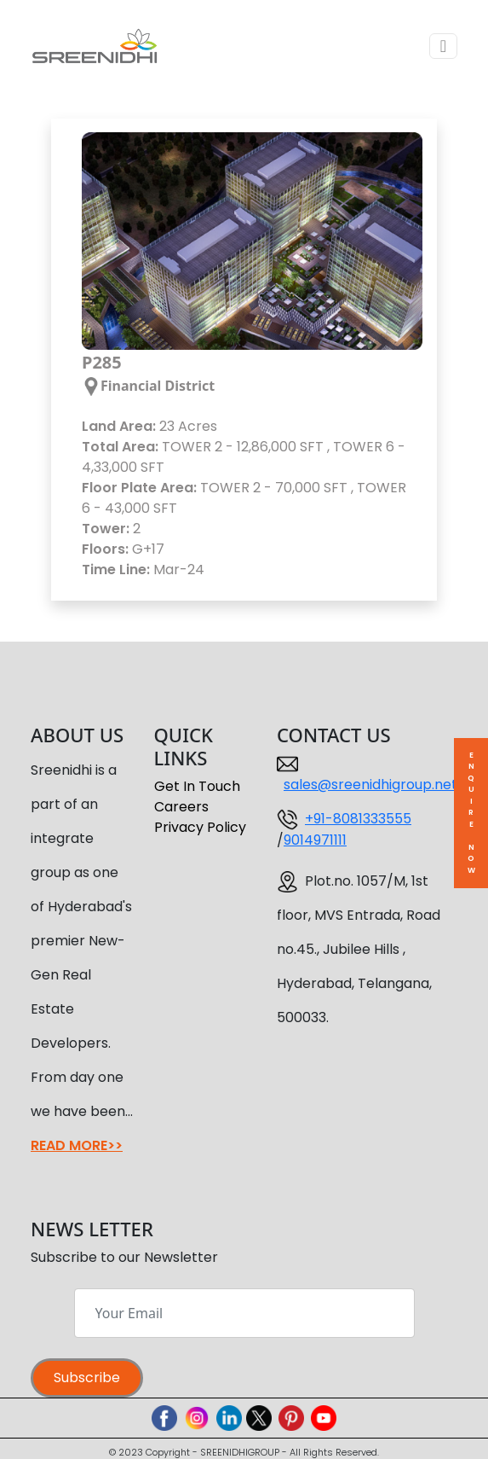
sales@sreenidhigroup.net (370, 784)
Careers (181, 807)
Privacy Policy (200, 827)
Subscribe (87, 1377)
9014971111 (315, 840)
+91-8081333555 (358, 818)
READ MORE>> (77, 1145)
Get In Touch (197, 786)
